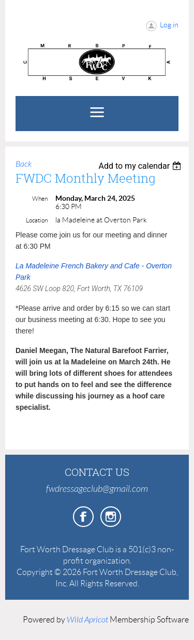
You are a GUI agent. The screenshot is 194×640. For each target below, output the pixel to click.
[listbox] (141, 165)
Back (24, 164)
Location (37, 220)
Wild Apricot (87, 620)
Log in (169, 25)
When (40, 198)
